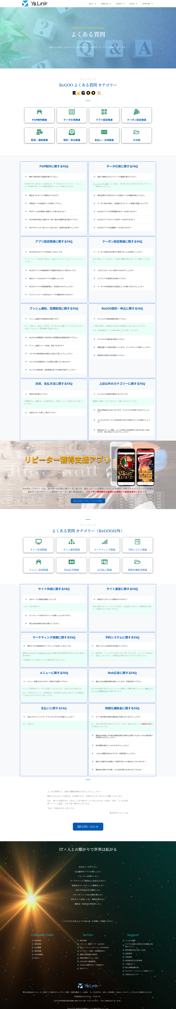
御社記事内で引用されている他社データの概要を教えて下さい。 (121, 195)
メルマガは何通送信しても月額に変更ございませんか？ (50, 361)
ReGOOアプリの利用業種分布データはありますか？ (117, 211)
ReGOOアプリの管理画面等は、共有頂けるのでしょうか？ (51, 286)
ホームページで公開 (100, 184)
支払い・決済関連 (104, 140)
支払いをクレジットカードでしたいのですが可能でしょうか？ (50, 717)
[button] (54, 177)
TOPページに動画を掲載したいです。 (43, 599)
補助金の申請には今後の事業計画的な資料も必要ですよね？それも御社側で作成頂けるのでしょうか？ (124, 736)
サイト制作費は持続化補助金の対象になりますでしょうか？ (118, 717)
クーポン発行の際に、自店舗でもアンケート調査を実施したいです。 (123, 203)
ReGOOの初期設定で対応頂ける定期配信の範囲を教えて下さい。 (54, 337)
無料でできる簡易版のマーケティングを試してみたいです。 (49, 646)
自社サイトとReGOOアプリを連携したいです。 (47, 278)
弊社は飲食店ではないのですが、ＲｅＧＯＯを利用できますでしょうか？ (123, 411)
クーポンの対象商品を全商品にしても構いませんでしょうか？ (120, 286)
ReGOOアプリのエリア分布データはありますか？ (116, 219)
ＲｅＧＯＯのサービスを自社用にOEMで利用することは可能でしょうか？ (123, 421)
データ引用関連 (71, 119)
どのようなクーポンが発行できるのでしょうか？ (115, 270)
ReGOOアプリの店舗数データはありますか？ (114, 227)
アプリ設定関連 (104, 119)
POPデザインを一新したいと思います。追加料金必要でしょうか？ (54, 227)
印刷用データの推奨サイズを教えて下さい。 (46, 203)
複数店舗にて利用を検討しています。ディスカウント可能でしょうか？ (124, 347)
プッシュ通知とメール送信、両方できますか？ (46, 345)
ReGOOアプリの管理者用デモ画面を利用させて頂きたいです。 (53, 270)
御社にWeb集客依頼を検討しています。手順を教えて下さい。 (119, 681)
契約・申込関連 (71, 140)
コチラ (53, 259)
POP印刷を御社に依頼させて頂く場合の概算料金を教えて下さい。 (54, 219)
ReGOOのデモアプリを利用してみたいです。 (46, 252)
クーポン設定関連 (136, 119)
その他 (136, 140)
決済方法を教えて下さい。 (39, 394)
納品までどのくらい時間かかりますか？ (44, 195)
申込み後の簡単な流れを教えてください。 (45, 623)
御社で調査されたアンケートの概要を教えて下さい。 (117, 176)
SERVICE (106, 4)
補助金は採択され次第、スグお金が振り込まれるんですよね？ (119, 769)
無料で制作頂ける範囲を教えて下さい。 (44, 176)
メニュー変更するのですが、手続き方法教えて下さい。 (48, 681)
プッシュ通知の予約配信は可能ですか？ (44, 319)
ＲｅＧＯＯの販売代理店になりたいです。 (113, 394)
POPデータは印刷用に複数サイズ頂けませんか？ (47, 211)
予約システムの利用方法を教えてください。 (112, 646)
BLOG (133, 4)
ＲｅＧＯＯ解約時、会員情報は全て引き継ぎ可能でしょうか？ (52, 369)
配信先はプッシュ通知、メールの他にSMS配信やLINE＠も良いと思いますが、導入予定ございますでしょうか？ (123, 431)
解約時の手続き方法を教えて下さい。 (111, 355)
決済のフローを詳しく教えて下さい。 (43, 412)
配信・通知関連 (39, 140)
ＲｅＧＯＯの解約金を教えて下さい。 (111, 339)
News (92, 4)
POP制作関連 (39, 119)
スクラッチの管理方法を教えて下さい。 (112, 278)
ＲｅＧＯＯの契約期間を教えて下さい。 (112, 319)
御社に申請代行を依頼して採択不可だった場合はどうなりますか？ (121, 761)
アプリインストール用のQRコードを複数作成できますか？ (51, 294)
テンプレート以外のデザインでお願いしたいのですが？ (50, 615)
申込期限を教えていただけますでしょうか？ (112, 745)
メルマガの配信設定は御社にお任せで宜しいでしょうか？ (51, 353)
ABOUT (120, 4)
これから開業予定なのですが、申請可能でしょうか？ (116, 753)
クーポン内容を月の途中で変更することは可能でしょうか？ (120, 252)
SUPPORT (147, 4)
